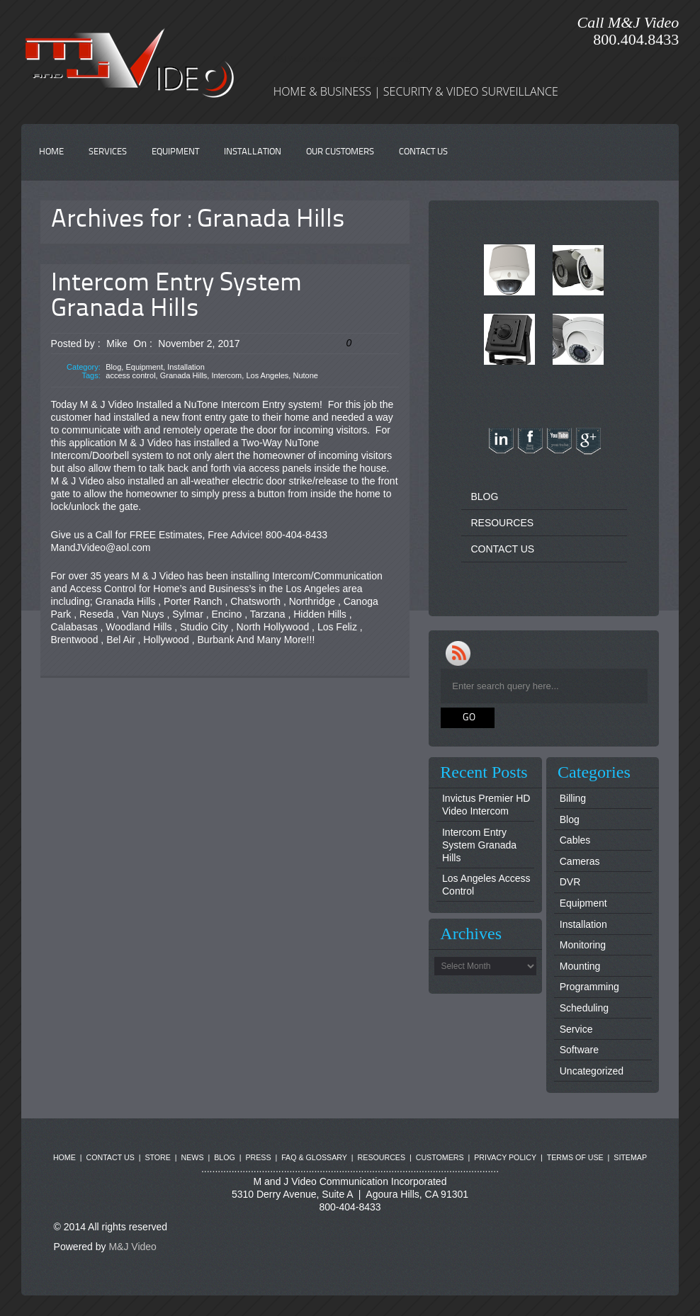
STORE (158, 1157)
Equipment (144, 367)
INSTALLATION (252, 152)
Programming (589, 986)
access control (130, 375)
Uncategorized (591, 1071)
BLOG (484, 496)
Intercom (226, 375)
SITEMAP (630, 1157)
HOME (51, 152)
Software (579, 1049)
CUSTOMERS (440, 1157)
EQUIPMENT (175, 152)
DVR (570, 881)
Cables (575, 840)
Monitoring (583, 945)
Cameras (580, 861)
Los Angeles (267, 375)
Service (576, 1029)
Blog (113, 367)
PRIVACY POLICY (505, 1157)
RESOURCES (502, 522)
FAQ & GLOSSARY (314, 1157)
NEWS (192, 1157)
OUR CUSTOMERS (340, 152)
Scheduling (584, 1008)
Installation (186, 367)
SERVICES (108, 152)
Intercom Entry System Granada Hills (176, 296)
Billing (573, 798)
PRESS (258, 1157)
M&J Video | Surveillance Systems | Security (342, 59)
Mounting (580, 966)
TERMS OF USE (575, 1157)
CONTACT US (423, 152)
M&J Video (132, 1246)
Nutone (305, 375)
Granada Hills (184, 375)
